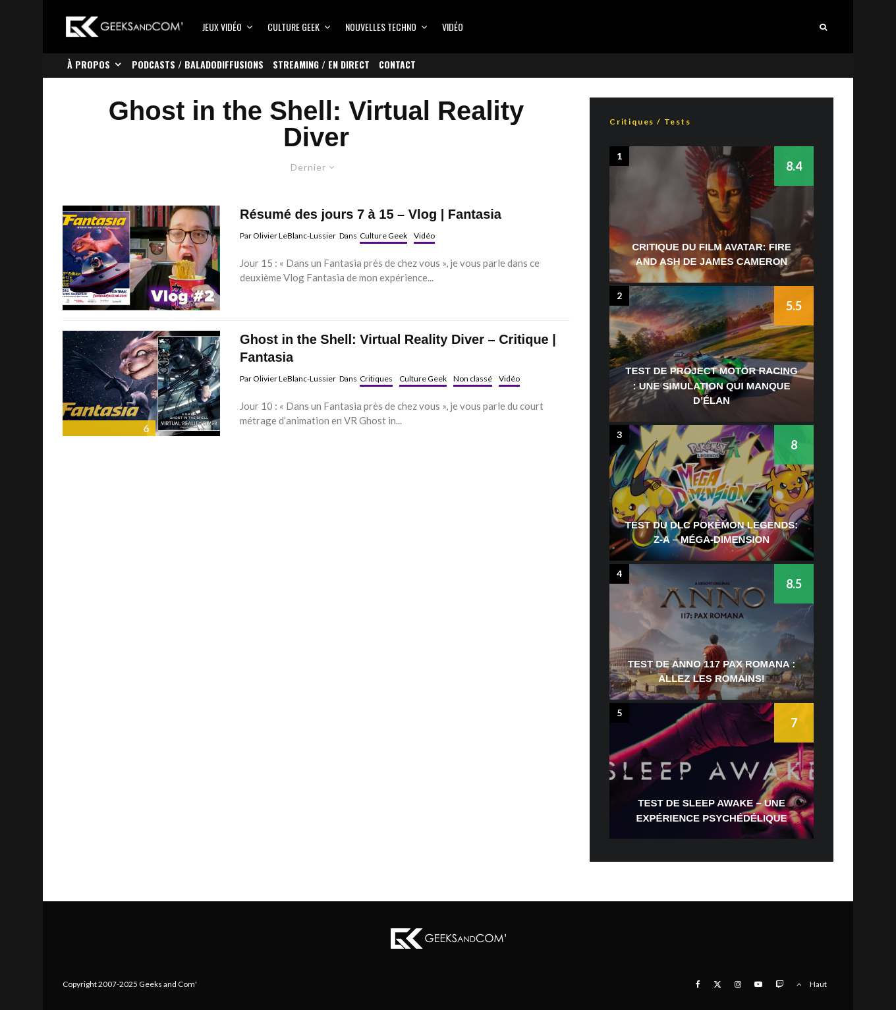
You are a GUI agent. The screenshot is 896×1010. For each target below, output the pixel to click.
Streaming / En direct (321, 64)
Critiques (376, 378)
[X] (717, 984)
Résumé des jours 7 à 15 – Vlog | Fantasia (370, 214)
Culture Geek (293, 27)
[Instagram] (738, 984)
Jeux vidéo (222, 27)
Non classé (472, 378)
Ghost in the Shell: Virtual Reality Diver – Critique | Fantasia (398, 348)
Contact (397, 64)
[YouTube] (758, 984)
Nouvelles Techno (380, 27)
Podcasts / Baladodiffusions (198, 64)
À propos (88, 64)
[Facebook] (698, 984)
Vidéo (452, 27)
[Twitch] (779, 984)
